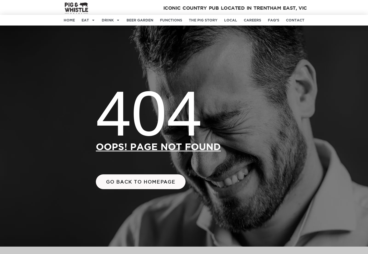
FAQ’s (273, 20)
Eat (88, 20)
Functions (171, 20)
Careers (252, 20)
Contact (295, 20)
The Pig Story (203, 20)
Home (69, 20)
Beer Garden (139, 20)
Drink (111, 20)
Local (230, 20)
